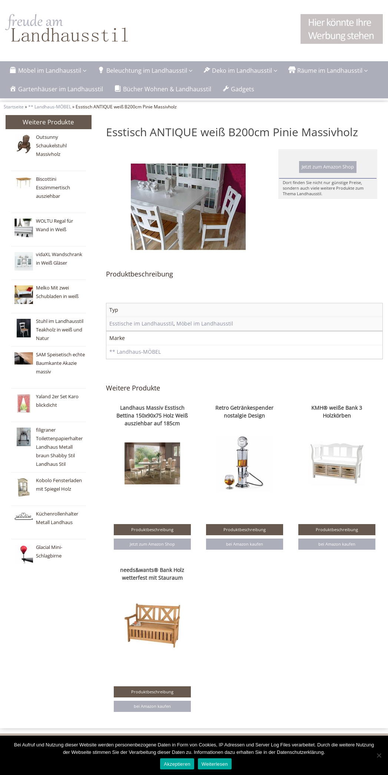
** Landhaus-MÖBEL (49, 106)
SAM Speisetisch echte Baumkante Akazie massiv (60, 363)
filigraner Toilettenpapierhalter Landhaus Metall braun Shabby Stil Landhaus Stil (59, 447)
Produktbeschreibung (152, 529)
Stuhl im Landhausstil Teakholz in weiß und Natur (59, 329)
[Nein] (378, 755)
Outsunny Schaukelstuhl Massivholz (51, 145)
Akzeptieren (177, 764)
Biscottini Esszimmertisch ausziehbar (53, 187)
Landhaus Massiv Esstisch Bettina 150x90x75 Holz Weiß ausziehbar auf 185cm (152, 415)
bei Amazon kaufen (244, 544)
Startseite (14, 106)
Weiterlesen (215, 764)
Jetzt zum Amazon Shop (328, 167)
